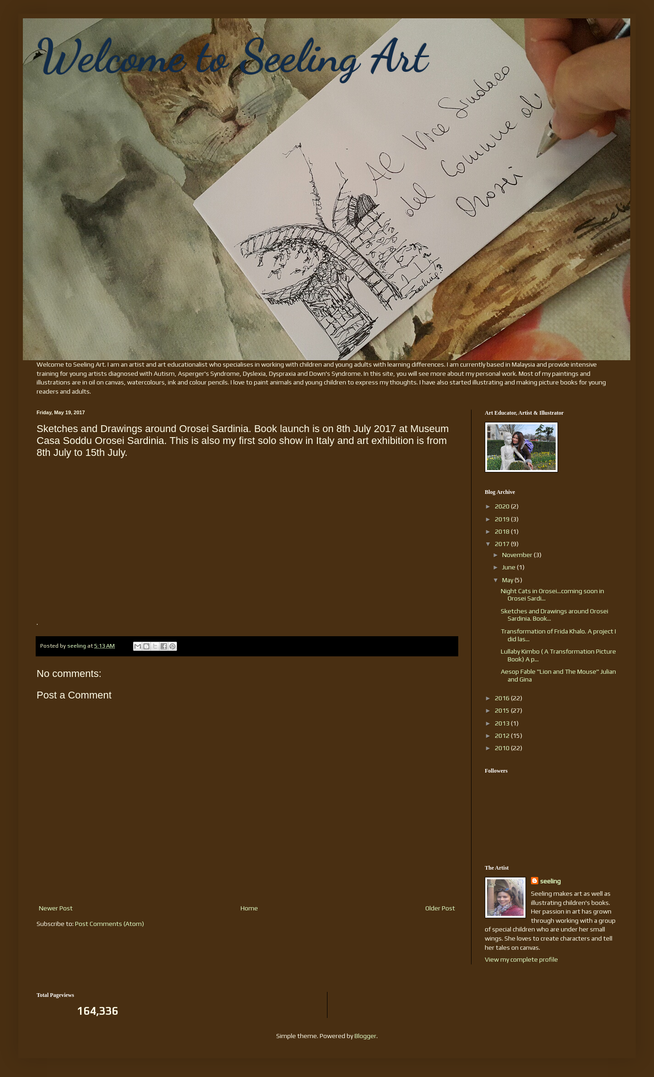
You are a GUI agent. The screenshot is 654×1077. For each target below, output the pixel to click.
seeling (550, 881)
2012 (503, 735)
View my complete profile (521, 959)
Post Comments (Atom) (109, 923)
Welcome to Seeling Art (232, 55)
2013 (503, 723)
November (518, 554)
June (509, 567)
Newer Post (56, 908)
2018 (503, 531)
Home (249, 908)
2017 (503, 543)
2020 (503, 506)
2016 (503, 698)
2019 (503, 519)
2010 (503, 748)
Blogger (365, 1035)
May (508, 580)
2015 (503, 710)
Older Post (440, 908)
